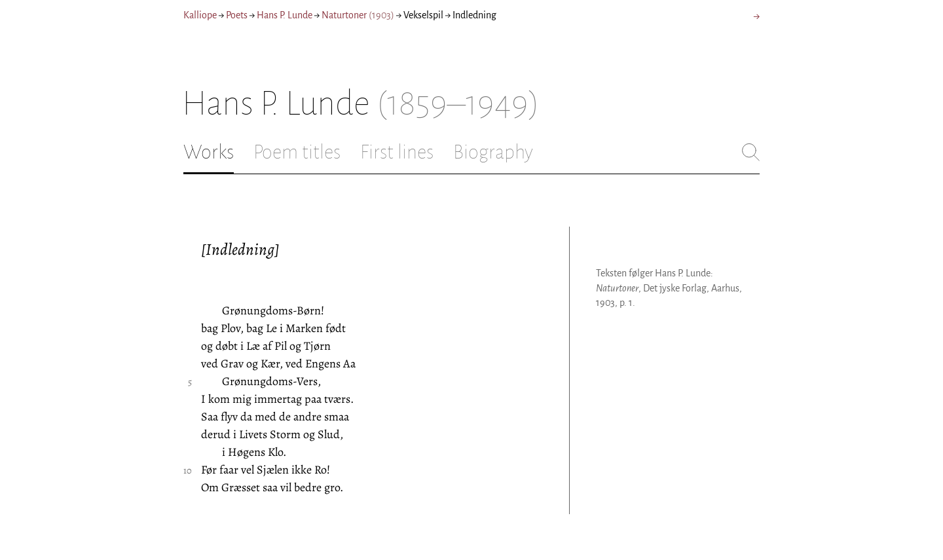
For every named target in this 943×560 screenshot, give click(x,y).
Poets (237, 15)
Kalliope (200, 15)
